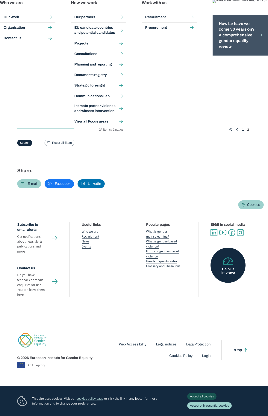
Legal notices (166, 344)
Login (206, 356)
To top (237, 350)
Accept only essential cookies (209, 405)
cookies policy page (90, 398)
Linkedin (214, 232)
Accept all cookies (202, 396)
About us (242, 11)
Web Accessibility (132, 344)
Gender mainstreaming (125, 11)
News (85, 241)
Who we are (90, 231)
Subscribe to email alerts (27, 227)
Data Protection (198, 344)
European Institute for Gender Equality (25, 11)
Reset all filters (62, 142)
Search (259, 11)
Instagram (240, 232)
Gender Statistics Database (216, 11)
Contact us (26, 268)
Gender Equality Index (184, 11)
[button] (29, 183)
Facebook (231, 232)
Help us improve (228, 271)
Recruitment (90, 236)
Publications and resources (93, 11)
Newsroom (66, 11)
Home (25, 36)
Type (21, 114)
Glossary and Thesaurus (163, 266)
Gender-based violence (155, 11)
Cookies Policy (181, 356)
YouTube (222, 232)
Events (86, 246)
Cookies (253, 205)
